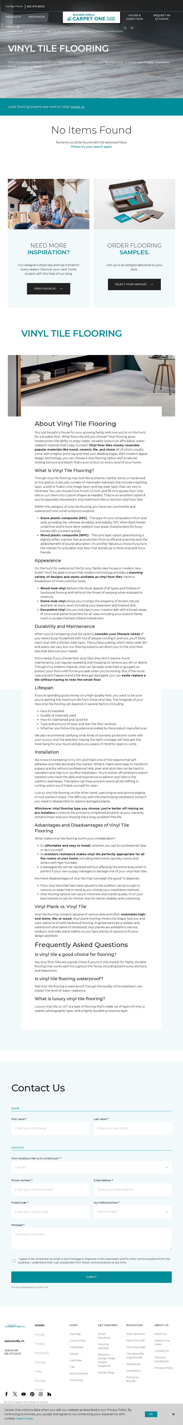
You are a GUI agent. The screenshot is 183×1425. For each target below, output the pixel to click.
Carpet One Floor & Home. (31, 1402)
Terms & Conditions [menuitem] (162, 1359)
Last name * (101, 1119)
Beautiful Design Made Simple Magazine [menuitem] (106, 1360)
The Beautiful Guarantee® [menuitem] (135, 1355)
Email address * (103, 1180)
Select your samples (134, 284)
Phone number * (21, 1180)
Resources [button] (37, 16)
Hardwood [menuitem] (76, 1347)
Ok (151, 1414)
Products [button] (13, 16)
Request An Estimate (161, 17)
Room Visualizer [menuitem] (104, 1335)
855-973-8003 (36, 6)
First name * (18, 1119)
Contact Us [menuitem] (162, 1350)
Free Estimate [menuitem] (79, 1373)
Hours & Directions (134, 17)
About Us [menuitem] (161, 1334)
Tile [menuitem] (72, 1367)
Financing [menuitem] (76, 1380)
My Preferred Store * (106, 1202)
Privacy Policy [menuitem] (164, 1367)
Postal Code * (19, 1202)
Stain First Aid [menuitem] (135, 1340)
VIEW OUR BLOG (48, 288)
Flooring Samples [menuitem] (103, 1346)
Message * (17, 1225)
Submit (91, 1277)
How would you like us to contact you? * (36, 1158)
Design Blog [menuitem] (106, 1372)
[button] (125, 28)
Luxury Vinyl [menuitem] (78, 1340)
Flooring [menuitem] (75, 1334)
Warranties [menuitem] (133, 1364)
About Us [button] (13, 26)
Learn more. (24, 1418)
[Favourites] (132, 28)
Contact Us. (77, 107)
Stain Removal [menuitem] (135, 1334)
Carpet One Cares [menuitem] (162, 1342)
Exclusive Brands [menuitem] (132, 1379)
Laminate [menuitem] (76, 1360)
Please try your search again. (91, 146)
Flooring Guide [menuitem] (135, 1347)
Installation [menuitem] (133, 1370)
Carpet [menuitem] (74, 1353)
